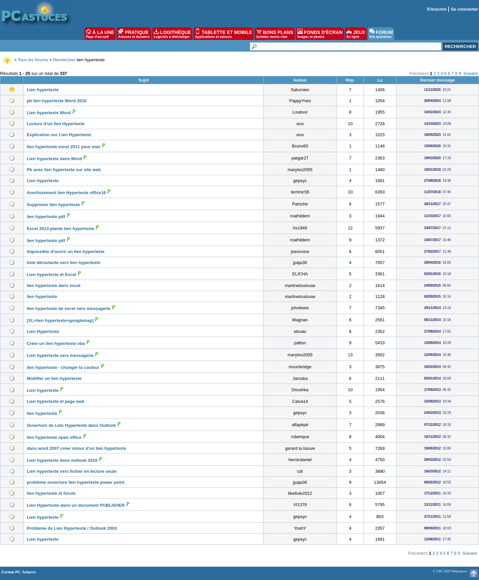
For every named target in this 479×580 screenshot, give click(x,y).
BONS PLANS (274, 34)
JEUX (355, 34)
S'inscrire (436, 9)
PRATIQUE (134, 34)
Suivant (470, 73)
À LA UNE (100, 34)
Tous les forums (33, 59)
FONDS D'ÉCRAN (320, 34)
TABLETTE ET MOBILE (223, 34)
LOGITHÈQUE (172, 34)
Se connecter (464, 9)
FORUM (381, 34)
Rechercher (64, 59)
